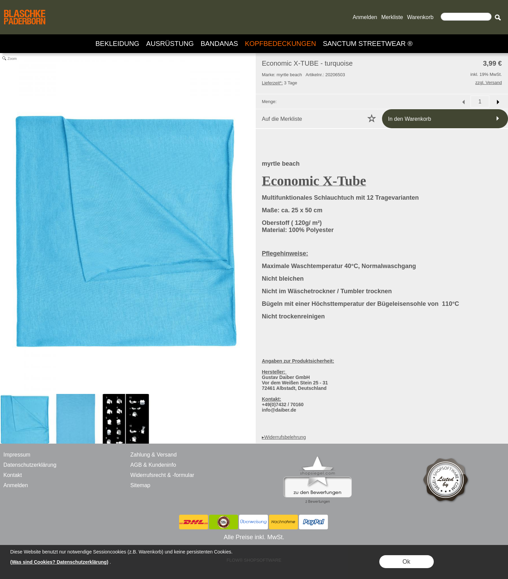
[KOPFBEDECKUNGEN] (280, 43)
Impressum (16, 455)
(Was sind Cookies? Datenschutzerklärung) (59, 562)
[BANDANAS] (219, 43)
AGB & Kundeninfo (153, 465)
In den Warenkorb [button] (409, 119)
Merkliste (392, 17)
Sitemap (140, 485)
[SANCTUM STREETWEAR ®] (367, 43)
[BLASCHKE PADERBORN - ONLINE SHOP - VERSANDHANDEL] (24, 9)
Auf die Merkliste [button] (282, 119)
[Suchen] (466, 17)
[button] (498, 17)
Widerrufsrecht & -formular (162, 475)
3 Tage (279, 82)
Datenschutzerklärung (30, 465)
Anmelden (365, 17)
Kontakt (12, 475)
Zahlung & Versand (153, 455)
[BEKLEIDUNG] (117, 43)
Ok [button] (406, 561)
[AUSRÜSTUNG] (170, 43)
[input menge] (480, 101)
